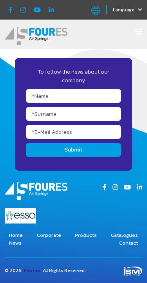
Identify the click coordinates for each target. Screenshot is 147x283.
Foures (32, 270)
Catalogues (124, 235)
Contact (128, 243)
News (15, 243)
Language (127, 9)
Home (16, 235)
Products (86, 235)
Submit (73, 150)
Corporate (49, 235)
